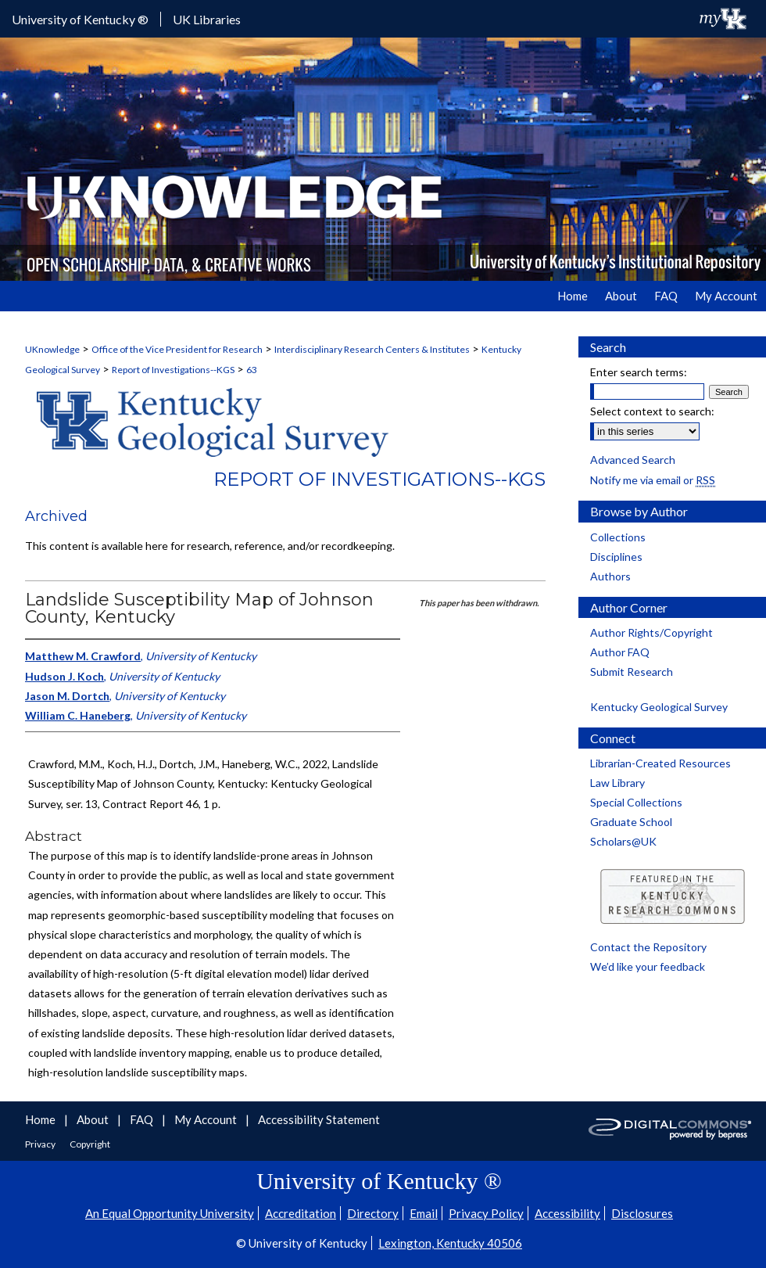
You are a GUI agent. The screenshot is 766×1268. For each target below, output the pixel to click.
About (94, 1119)
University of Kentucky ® (80, 19)
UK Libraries (207, 19)
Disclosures (642, 1213)
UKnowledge (52, 349)
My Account (206, 1119)
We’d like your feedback (647, 966)
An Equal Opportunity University (169, 1213)
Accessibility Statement (319, 1119)
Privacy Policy (486, 1213)
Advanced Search (632, 459)
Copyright (90, 1144)
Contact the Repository (648, 947)
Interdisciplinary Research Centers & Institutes (372, 349)
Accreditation (300, 1213)
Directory (373, 1213)
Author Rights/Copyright (651, 632)
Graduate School (631, 821)
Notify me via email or (652, 480)
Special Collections (636, 802)
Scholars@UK (623, 841)
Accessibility (567, 1213)
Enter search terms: (638, 372)
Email (424, 1213)
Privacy (41, 1144)
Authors (610, 576)
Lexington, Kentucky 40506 (450, 1243)
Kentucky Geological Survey (659, 706)
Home (41, 1119)
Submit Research (631, 671)
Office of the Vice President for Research (177, 349)
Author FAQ (620, 652)
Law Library (617, 782)
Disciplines (616, 556)
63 (251, 369)
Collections (618, 537)
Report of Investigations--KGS (173, 369)
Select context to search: (652, 411)
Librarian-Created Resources (660, 763)
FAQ (143, 1119)
